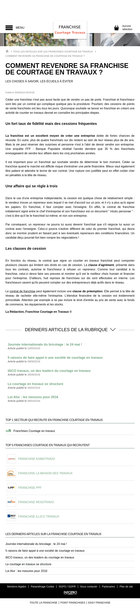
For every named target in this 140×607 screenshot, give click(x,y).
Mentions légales (16, 586)
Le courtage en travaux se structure (28, 564)
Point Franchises (72, 602)
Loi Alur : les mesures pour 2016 (26, 570)
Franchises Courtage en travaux (34, 430)
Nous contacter (88, 586)
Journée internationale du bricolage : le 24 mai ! (36, 543)
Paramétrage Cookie (42, 586)
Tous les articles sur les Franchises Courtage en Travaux (53, 51)
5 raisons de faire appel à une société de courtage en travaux (45, 550)
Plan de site (126, 586)
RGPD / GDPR (67, 586)
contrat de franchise (22, 291)
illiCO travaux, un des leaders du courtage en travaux (39, 557)
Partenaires (108, 586)
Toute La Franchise (43, 602)
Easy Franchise (99, 602)
